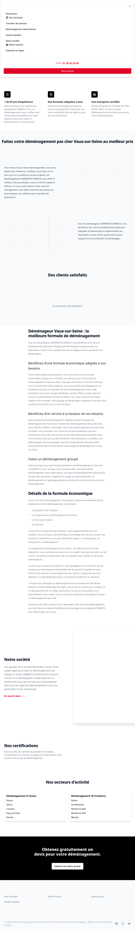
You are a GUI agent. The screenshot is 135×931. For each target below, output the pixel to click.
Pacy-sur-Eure (13, 813)
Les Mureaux (77, 804)
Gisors (9, 804)
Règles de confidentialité (100, 922)
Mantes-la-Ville (78, 813)
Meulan (75, 817)
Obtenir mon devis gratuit (67, 866)
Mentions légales (77, 922)
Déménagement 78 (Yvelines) (88, 795)
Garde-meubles (11, 901)
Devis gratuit (97, 896)
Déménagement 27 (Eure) (21, 795)
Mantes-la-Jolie (78, 808)
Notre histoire (55, 896)
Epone (74, 800)
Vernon (9, 817)
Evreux (9, 800)
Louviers (10, 808)
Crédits (7, 925)
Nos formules (11, 896)
